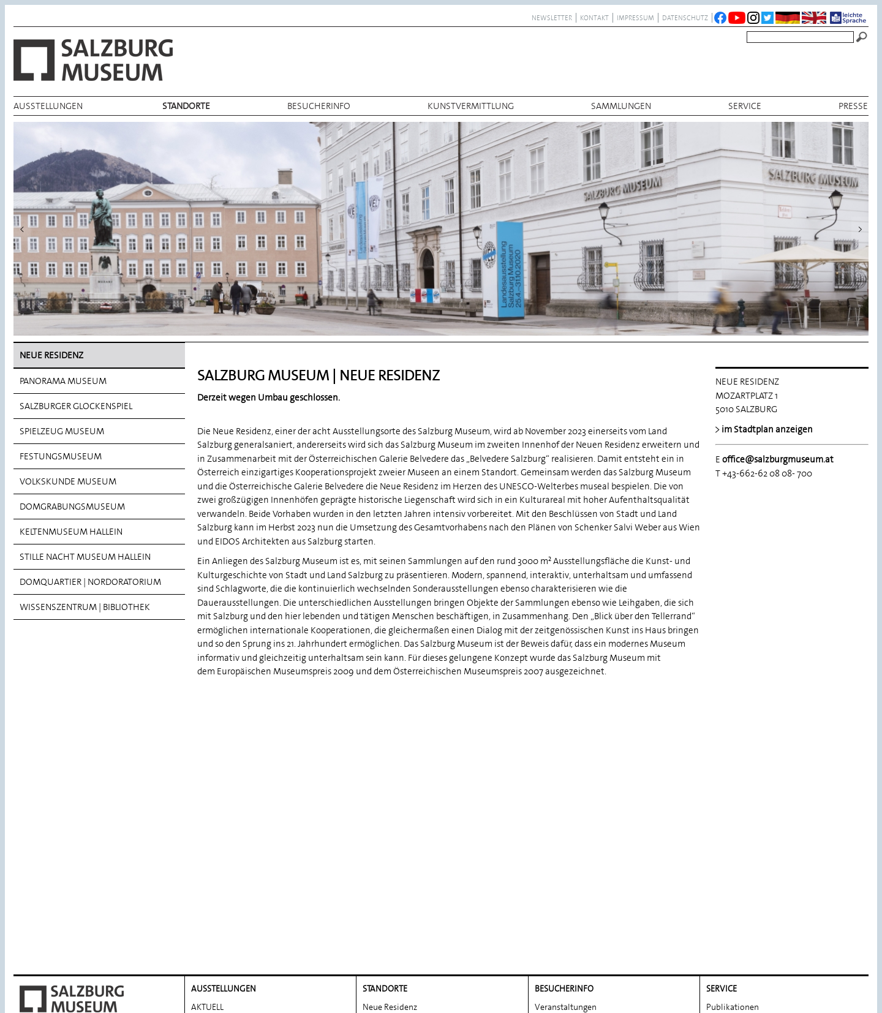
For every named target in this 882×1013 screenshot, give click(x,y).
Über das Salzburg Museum (585, 927)
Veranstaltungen (566, 798)
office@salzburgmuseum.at (778, 459)
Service (744, 106)
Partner (720, 872)
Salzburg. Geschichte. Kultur (758, 908)
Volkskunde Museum (68, 481)
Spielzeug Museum (62, 431)
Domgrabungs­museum (72, 506)
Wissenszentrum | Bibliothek (85, 607)
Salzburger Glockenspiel (76, 406)
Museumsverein (736, 890)
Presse (853, 106)
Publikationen (732, 798)
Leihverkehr (728, 835)
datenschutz (685, 18)
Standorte (186, 106)
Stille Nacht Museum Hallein (85, 557)
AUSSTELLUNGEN (48, 106)
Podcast (549, 872)
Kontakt (594, 18)
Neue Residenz (51, 355)
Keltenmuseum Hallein (71, 531)
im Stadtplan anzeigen (767, 429)
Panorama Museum (63, 381)
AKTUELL (207, 798)
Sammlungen (621, 106)
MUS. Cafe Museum (571, 908)
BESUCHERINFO (318, 106)
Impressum (635, 18)
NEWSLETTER (552, 18)
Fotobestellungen (739, 853)
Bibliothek (725, 817)
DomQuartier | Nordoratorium (90, 582)
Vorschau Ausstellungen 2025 (246, 817)
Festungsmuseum (61, 456)
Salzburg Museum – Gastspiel (589, 853)
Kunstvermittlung (471, 106)
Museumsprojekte (568, 835)
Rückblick (209, 835)
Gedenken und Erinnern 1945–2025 (600, 890)
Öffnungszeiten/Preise (577, 817)
